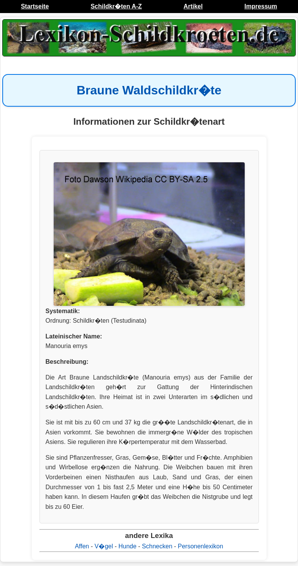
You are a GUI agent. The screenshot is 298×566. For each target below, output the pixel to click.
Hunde (128, 546)
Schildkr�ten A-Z (116, 6)
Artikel (193, 6)
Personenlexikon (200, 546)
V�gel (103, 546)
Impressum (260, 6)
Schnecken (157, 546)
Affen (82, 546)
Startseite (35, 6)
